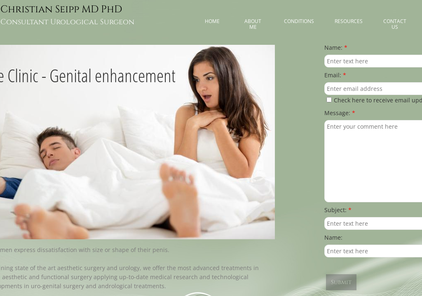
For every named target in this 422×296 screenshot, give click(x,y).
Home (212, 21)
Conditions (299, 21)
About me (252, 24)
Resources (349, 21)
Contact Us (394, 24)
